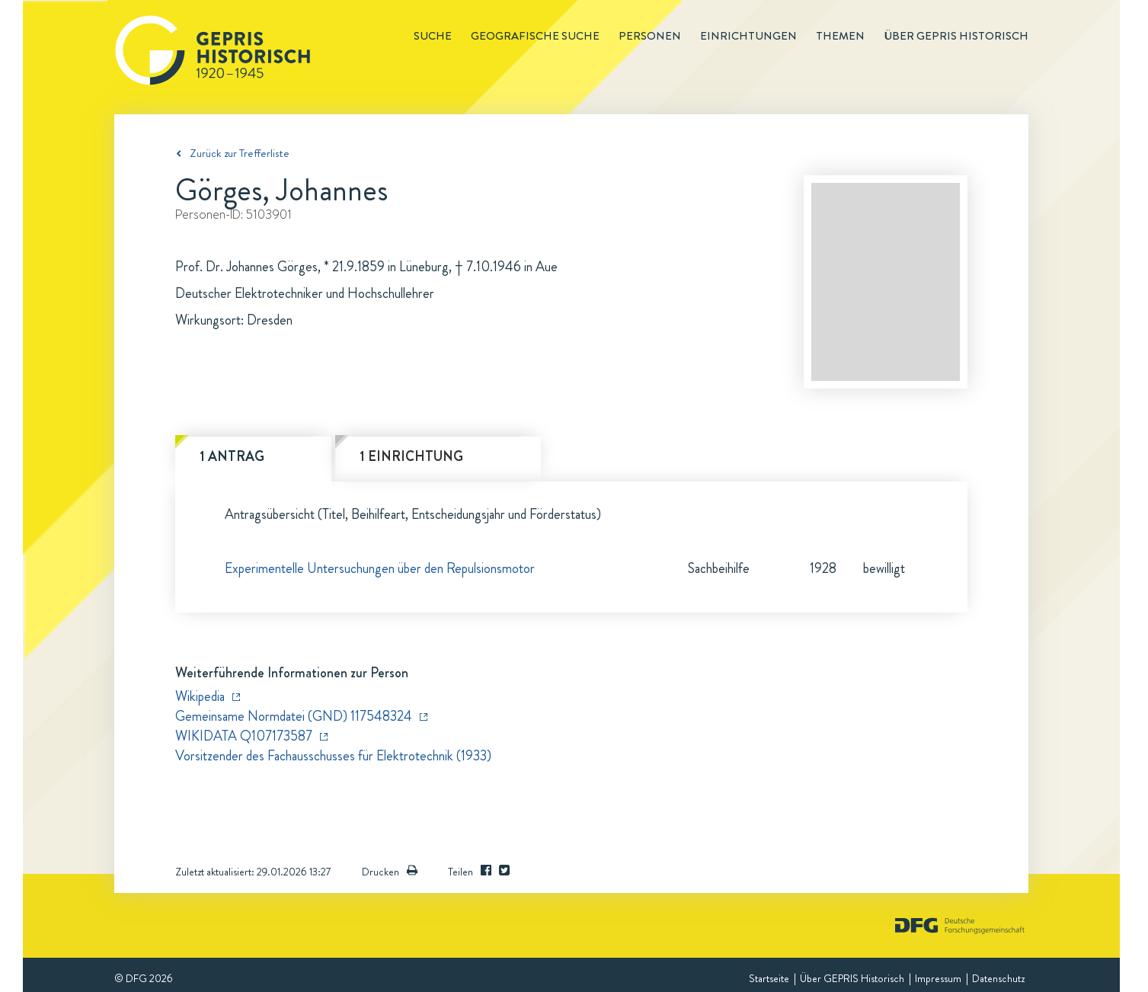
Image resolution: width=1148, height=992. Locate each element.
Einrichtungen (748, 35)
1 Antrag (232, 456)
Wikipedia (200, 696)
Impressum (938, 978)
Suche (433, 35)
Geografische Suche (535, 35)
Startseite (769, 978)
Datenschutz (998, 978)
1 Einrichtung (411, 456)
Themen (840, 35)
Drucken (389, 871)
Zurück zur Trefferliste (239, 153)
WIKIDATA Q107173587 (243, 736)
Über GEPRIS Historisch (852, 978)
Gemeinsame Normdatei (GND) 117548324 (293, 716)
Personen (650, 35)
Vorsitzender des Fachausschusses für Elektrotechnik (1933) (333, 756)
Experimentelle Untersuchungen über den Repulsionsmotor (380, 568)
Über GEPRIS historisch (956, 35)
